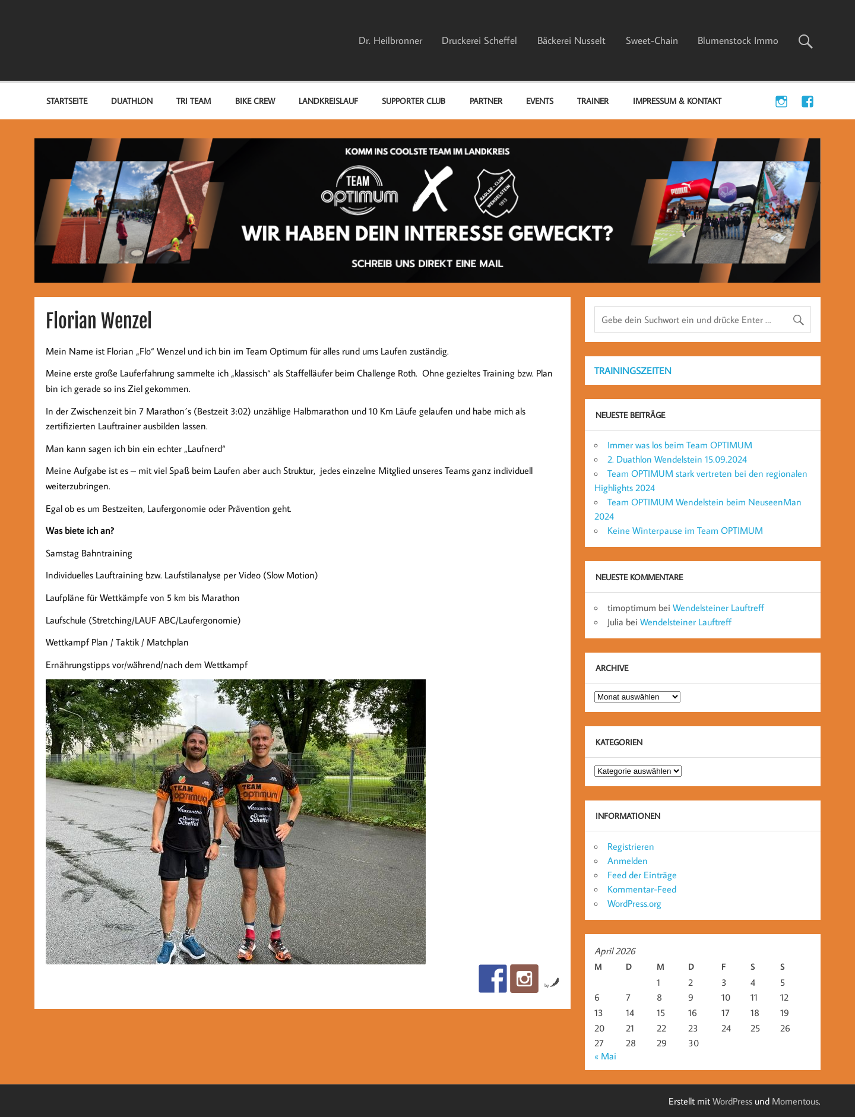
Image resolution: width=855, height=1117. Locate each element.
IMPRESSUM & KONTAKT (677, 100)
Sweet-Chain (652, 40)
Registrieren (630, 846)
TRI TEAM (193, 100)
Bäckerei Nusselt (571, 40)
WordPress (732, 1101)
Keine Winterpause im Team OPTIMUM (685, 530)
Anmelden (627, 860)
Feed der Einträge (642, 875)
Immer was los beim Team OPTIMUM (679, 445)
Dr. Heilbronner (390, 40)
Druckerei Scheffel (479, 40)
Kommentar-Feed (641, 889)
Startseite (66, 100)
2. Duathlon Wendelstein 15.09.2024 (677, 459)
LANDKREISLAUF (328, 100)
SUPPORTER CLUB (413, 100)
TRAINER (593, 100)
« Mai (605, 1056)
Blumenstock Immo (738, 40)
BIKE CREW (255, 100)
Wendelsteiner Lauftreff (718, 607)
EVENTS (539, 100)
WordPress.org (634, 903)
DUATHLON (132, 100)
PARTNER (486, 100)
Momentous (795, 1101)
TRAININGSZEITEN (633, 370)
